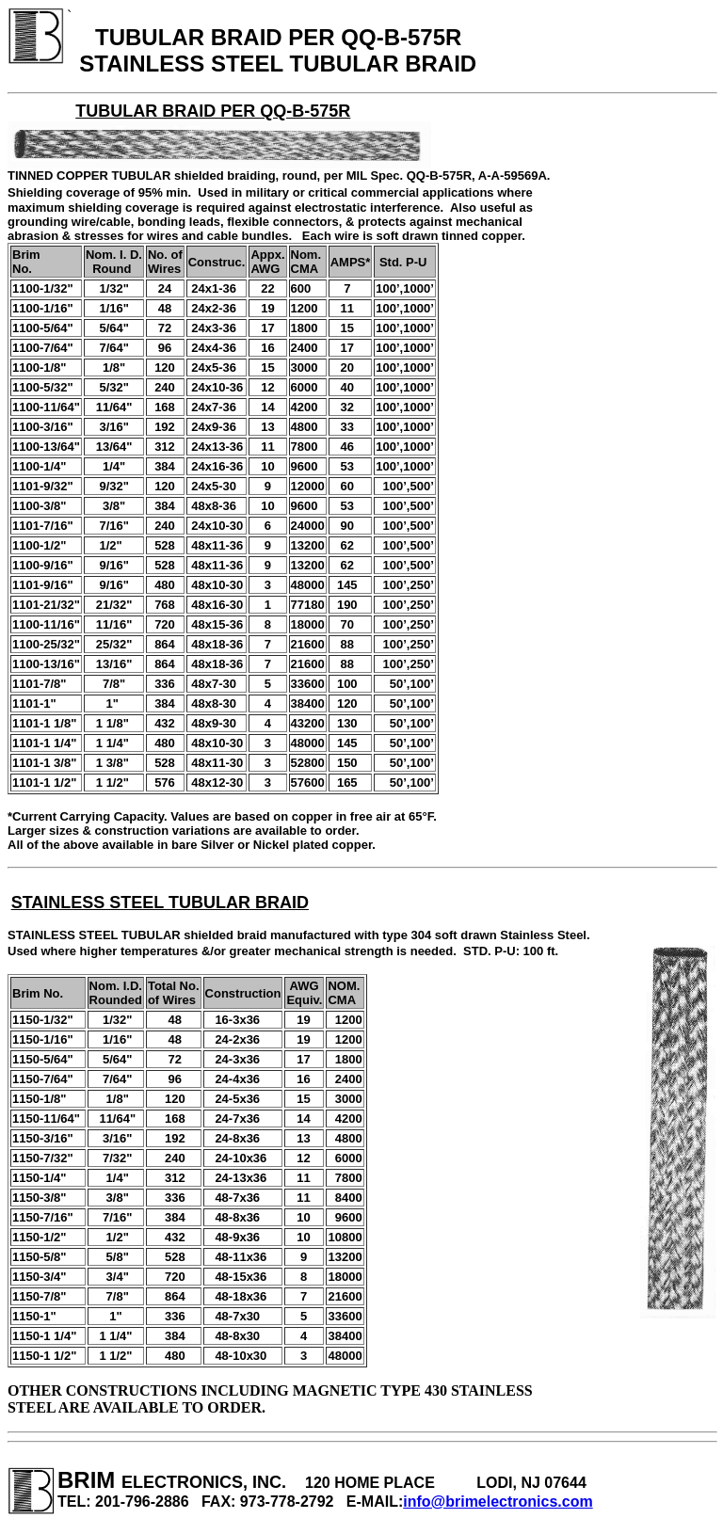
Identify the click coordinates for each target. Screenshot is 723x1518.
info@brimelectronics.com (497, 1502)
